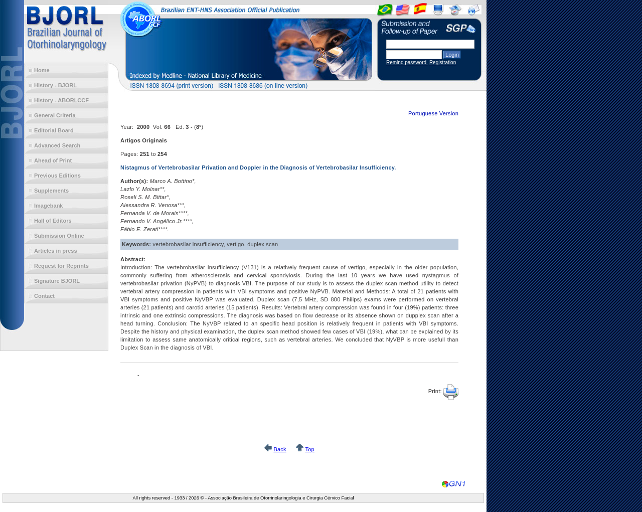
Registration (442, 62)
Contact (44, 296)
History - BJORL (55, 85)
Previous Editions (57, 176)
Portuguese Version (433, 113)
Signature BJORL (57, 281)
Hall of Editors (53, 221)
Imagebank (48, 206)
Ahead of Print (53, 160)
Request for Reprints (61, 266)
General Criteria (55, 115)
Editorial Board (54, 130)
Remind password (407, 62)
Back (279, 449)
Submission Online (59, 236)
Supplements (51, 191)
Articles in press (55, 251)
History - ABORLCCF (61, 100)
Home (42, 70)
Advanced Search (57, 145)
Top (309, 449)
